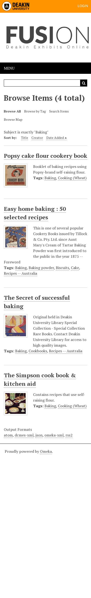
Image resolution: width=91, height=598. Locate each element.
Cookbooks (38, 350)
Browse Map (13, 119)
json (39, 435)
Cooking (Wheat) (72, 177)
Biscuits (62, 267)
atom (8, 435)
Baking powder (41, 267)
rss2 (69, 435)
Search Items (59, 111)
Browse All (12, 111)
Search (83, 83)
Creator (37, 137)
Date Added (55, 137)
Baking (50, 177)
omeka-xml (54, 435)
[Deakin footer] (45, 520)
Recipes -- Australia (20, 273)
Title (24, 137)
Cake (75, 267)
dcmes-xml (24, 435)
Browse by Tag (35, 111)
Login (83, 6)
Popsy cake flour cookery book (45, 155)
